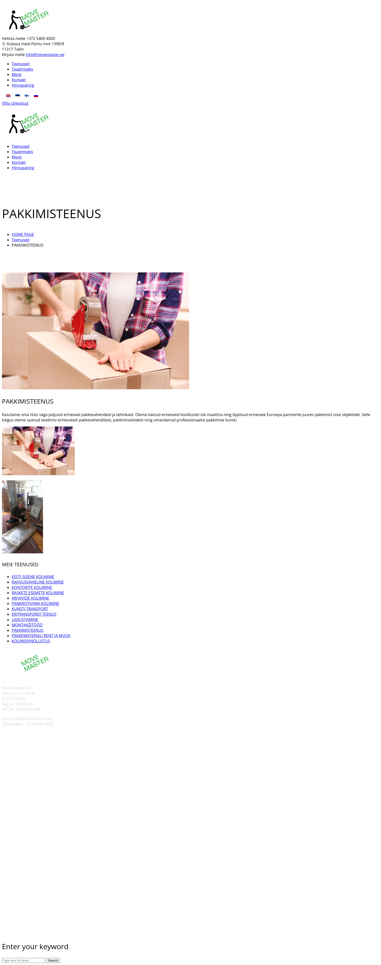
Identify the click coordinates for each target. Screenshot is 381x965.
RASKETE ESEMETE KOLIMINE (38, 592)
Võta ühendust (15, 103)
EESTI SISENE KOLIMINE (33, 576)
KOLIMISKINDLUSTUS (31, 641)
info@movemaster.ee (45, 54)
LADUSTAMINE (25, 619)
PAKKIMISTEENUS (27, 630)
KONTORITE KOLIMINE (32, 587)
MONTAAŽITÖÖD (27, 625)
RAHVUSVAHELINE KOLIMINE (38, 582)
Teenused (20, 239)
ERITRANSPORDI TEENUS (34, 614)
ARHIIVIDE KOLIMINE (30, 598)
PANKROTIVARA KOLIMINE (35, 603)
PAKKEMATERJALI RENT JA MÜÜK (41, 635)
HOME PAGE (23, 234)
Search (53, 960)
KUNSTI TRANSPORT (30, 609)
